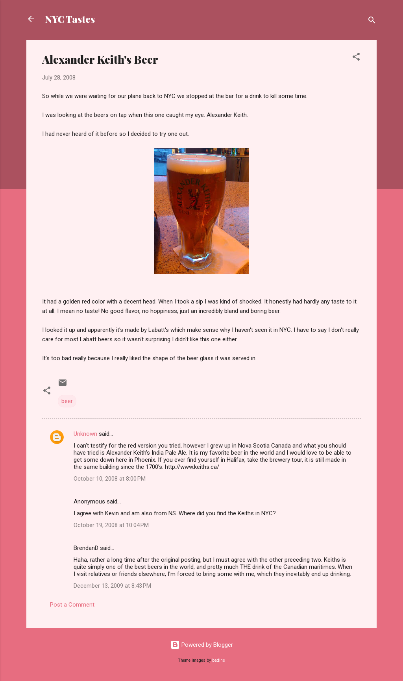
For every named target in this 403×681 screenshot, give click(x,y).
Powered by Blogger (201, 644)
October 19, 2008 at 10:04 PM (111, 525)
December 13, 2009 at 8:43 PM (112, 585)
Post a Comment (72, 604)
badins (218, 660)
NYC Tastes (70, 19)
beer (67, 401)
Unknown (85, 433)
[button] (356, 58)
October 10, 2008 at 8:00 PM (110, 478)
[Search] (372, 21)
